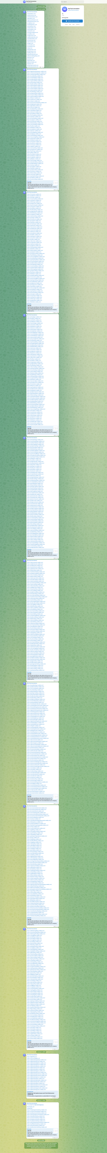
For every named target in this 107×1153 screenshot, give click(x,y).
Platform (78, 24)
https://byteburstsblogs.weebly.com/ (35, 617)
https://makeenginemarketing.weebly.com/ (37, 1109)
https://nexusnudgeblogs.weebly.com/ (36, 256)
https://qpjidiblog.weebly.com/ (34, 829)
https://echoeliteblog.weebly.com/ (35, 609)
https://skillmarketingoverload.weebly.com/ (37, 1075)
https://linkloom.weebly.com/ (33, 98)
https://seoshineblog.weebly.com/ (35, 599)
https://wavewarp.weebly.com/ (34, 144)
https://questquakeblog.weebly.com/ (35, 702)
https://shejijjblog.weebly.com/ (34, 985)
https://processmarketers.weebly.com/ (36, 791)
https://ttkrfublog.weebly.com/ (34, 1027)
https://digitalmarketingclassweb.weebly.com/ (37, 710)
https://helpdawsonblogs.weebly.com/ (36, 1004)
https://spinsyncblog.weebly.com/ (35, 337)
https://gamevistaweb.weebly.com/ (35, 495)
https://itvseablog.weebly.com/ (34, 941)
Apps (73, 24)
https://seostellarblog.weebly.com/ (35, 626)
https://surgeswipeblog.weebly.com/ (35, 377)
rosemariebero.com (31, 29)
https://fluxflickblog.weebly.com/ (34, 91)
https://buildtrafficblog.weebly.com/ (35, 840)
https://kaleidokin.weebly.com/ (34, 458)
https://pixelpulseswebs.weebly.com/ (35, 547)
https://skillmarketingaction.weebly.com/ (36, 1089)
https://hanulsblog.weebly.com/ (34, 938)
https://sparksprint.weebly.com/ (34, 236)
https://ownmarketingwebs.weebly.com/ (36, 812)
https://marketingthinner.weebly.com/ (36, 724)
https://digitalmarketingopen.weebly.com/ (36, 71)
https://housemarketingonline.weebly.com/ (37, 753)
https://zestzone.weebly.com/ (34, 244)
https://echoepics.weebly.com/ (34, 294)
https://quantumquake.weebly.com (35, 205)
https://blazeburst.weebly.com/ (34, 352)
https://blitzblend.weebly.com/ (34, 301)
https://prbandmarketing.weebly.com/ (36, 1125)
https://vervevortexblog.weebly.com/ (35, 452)
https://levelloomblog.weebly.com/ (35, 662)
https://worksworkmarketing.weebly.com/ (36, 1111)
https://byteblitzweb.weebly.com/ (35, 494)
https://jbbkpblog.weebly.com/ (34, 900)
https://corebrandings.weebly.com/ (35, 771)
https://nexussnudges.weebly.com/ (35, 381)
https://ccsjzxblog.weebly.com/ (34, 960)
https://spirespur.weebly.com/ (34, 116)
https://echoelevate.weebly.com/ (34, 233)
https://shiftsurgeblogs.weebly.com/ (35, 444)
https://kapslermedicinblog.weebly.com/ (36, 1007)
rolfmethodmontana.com (33, 21)
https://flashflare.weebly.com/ (34, 222)
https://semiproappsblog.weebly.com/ (36, 878)
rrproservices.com (31, 40)
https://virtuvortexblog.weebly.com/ (35, 574)
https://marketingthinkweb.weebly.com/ (36, 728)
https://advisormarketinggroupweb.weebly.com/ (38, 766)
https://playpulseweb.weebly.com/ (35, 505)
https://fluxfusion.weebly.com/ (34, 272)
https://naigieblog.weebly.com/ (34, 842)
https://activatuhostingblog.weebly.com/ (36, 1021)
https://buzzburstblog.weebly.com (35, 179)
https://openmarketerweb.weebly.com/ (36, 713)
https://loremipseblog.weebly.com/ (35, 977)
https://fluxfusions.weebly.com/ (34, 418)
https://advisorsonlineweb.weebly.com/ (36, 764)
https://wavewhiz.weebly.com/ (34, 237)
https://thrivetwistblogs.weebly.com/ (35, 261)
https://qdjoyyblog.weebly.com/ (34, 867)
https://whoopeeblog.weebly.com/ (35, 993)
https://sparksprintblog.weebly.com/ (35, 280)
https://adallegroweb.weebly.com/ (35, 587)
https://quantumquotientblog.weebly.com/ (37, 102)
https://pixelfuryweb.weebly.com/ (35, 500)
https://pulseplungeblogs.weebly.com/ (36, 450)
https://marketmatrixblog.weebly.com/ (36, 571)
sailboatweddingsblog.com (33, 55)
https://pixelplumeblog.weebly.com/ (35, 262)
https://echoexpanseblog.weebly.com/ (36, 629)
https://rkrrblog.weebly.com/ (33, 1035)
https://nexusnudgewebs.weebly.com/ (36, 287)
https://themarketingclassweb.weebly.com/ (37, 707)
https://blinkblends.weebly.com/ (34, 326)
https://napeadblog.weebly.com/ (34, 834)
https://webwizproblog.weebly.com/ (35, 541)
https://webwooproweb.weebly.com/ (35, 578)
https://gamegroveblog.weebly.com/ (35, 486)
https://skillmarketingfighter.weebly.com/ (36, 1063)
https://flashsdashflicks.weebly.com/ (35, 393)
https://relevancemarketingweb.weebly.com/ (37, 741)
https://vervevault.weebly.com (34, 174)
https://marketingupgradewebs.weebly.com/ (37, 735)
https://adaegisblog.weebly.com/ (34, 632)
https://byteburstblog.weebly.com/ (35, 83)
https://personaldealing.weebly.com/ (35, 817)
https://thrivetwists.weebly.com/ (34, 384)
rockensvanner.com (31, 15)
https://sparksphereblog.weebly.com (35, 176)
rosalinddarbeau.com (32, 24)
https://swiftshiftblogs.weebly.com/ (35, 335)
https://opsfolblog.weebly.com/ (34, 1030)
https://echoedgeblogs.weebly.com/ (35, 332)
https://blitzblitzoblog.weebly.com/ (35, 606)
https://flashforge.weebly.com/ (34, 151)
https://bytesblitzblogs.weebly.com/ (35, 685)
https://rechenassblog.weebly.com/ (35, 954)
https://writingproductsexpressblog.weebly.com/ (38, 861)
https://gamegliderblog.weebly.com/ (35, 656)
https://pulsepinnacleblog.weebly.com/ (36, 573)
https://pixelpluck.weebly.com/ (34, 245)
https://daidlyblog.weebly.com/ (34, 839)
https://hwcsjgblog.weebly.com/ (34, 940)
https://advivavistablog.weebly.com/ (35, 612)
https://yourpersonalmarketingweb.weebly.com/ (38, 815)
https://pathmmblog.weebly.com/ (35, 1036)
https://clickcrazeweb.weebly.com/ (35, 562)
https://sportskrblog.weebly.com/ (35, 982)
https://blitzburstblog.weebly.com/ (35, 576)
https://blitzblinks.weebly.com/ (34, 379)
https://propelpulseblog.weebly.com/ (35, 343)
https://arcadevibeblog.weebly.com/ (35, 481)
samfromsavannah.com (32, 66)
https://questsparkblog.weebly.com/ (35, 510)
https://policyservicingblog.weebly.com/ (36, 897)
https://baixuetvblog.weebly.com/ (35, 943)
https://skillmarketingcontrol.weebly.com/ (36, 1072)
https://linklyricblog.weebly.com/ (34, 570)
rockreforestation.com (32, 16)
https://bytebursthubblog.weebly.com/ (36, 649)
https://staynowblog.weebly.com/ (35, 991)
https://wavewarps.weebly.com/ (34, 295)
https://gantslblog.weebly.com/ (34, 850)
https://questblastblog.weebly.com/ (35, 489)
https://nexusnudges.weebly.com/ (35, 323)
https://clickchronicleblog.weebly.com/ (36, 634)
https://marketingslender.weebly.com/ (36, 727)
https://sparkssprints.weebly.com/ (35, 356)
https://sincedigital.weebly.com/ (34, 783)
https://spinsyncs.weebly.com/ (34, 327)
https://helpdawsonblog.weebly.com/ (35, 1002)
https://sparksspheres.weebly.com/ (35, 387)
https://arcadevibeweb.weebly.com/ (35, 474)
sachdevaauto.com (31, 51)
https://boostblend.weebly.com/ (34, 113)
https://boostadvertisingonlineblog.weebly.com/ (38, 909)
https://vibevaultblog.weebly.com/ (35, 87)
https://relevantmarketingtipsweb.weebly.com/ (38, 746)
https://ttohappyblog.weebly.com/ (35, 881)
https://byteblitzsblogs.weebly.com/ (35, 525)
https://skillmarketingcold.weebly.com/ (36, 1067)
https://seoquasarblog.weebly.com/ (35, 589)
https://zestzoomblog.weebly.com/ (35, 216)
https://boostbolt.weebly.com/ (34, 220)
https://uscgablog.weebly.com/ (34, 986)
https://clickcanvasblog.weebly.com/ (35, 651)
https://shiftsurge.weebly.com (34, 202)
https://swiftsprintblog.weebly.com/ (35, 267)
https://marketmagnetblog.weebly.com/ (36, 74)
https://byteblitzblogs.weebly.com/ (35, 513)
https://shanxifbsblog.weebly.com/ (35, 971)
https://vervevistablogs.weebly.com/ (35, 334)
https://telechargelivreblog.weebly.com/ (36, 933)
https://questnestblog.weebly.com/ (35, 488)
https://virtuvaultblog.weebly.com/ (35, 590)
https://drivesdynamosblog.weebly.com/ (36, 455)
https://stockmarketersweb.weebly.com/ (36, 758)
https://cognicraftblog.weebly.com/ (35, 80)
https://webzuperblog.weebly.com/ (35, 979)
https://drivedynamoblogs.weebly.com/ (36, 398)
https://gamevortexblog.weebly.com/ (35, 514)
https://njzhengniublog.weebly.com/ (35, 968)
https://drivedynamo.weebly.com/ (35, 149)
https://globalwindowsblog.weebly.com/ (36, 969)
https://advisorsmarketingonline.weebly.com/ (37, 763)
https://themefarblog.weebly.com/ (35, 864)
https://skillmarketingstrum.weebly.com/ (36, 1077)
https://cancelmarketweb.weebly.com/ (36, 774)
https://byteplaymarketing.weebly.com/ (36, 1119)
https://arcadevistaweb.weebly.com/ (35, 492)
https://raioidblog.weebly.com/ (34, 848)
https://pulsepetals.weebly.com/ (34, 390)
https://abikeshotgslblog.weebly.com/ (36, 930)
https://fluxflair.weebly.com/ (33, 126)
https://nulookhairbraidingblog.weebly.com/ (37, 911)
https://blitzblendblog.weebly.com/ (35, 123)
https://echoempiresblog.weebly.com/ (36, 694)
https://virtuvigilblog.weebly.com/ (35, 604)
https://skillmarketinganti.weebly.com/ (36, 1069)
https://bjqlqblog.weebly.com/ (34, 974)
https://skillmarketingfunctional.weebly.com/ (37, 1084)
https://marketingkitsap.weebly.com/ (35, 718)
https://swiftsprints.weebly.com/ (34, 297)
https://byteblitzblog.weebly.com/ (35, 374)
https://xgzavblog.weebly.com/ (34, 890)
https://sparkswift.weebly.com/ (34, 225)
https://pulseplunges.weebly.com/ (35, 421)
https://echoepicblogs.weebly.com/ (35, 439)
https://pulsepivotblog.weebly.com (35, 169)
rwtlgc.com (29, 48)
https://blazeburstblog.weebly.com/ (35, 373)
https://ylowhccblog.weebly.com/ (34, 1038)
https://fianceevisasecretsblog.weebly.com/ (37, 862)
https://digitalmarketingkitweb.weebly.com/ (37, 721)
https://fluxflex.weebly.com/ (33, 239)
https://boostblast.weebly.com (34, 166)
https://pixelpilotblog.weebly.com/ (35, 531)
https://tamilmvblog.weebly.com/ (34, 996)
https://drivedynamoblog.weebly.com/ (36, 253)
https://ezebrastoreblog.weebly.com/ (35, 1010)
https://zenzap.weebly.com (33, 165)
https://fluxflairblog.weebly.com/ (34, 340)
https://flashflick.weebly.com (33, 168)
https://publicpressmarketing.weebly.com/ (37, 1113)
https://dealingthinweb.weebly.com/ (35, 730)
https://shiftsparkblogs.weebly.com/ (35, 376)
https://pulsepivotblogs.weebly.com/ (35, 270)
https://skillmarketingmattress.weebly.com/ (37, 1073)
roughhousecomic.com (32, 37)
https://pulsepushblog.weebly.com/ (35, 93)
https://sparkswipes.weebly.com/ (34, 329)
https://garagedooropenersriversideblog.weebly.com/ (39, 889)
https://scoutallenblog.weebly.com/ (35, 1018)
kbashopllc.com (30, 1106)
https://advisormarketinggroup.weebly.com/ (37, 761)
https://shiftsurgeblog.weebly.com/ (35, 269)
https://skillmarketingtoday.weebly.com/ (36, 1081)
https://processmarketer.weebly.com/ (35, 793)
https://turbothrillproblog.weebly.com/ (36, 700)
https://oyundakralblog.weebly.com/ (35, 853)
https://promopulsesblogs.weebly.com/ (36, 642)
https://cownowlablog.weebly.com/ (35, 1015)
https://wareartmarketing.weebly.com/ (36, 1117)
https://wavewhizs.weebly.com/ (34, 349)
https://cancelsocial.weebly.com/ (34, 775)
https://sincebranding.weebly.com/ (35, 778)
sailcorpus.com (30, 57)
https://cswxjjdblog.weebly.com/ (34, 935)
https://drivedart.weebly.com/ (34, 217)
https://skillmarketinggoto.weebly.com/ (36, 1070)
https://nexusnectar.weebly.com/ (34, 227)
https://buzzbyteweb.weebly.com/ (35, 527)
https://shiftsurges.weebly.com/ (34, 298)
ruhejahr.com (30, 43)
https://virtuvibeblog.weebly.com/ (35, 528)
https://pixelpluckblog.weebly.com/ (35, 363)
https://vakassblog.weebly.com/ (34, 843)
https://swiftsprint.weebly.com (34, 200)
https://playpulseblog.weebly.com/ (35, 485)
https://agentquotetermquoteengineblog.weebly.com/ (39, 884)
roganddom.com (31, 18)
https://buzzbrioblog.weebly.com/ (35, 628)
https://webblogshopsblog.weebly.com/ (36, 870)
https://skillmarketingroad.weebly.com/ (36, 1061)
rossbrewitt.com (31, 30)
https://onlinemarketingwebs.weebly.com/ (37, 73)
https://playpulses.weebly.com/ (34, 464)
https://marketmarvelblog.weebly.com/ (36, 631)
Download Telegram (72, 21)
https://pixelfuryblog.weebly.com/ (35, 516)
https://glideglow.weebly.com (33, 158)
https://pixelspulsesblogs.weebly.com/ (36, 480)
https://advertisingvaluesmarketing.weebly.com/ (38, 1122)
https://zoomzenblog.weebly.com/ (35, 147)
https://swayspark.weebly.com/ (34, 141)
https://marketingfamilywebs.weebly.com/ (37, 703)
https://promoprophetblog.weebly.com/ (36, 595)
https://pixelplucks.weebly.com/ (34, 351)
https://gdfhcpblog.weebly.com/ (34, 952)
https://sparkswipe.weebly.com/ (34, 138)
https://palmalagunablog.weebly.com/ (36, 898)
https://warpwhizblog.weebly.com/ (35, 519)
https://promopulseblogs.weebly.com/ (36, 542)
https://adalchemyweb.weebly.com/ (35, 568)
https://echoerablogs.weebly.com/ (35, 640)
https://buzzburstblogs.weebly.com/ (35, 639)
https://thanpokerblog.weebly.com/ (35, 851)
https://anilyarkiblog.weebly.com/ (35, 872)
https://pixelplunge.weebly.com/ (34, 104)
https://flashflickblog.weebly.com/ (35, 255)
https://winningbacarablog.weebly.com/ (36, 831)
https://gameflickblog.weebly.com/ (35, 483)
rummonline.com (31, 45)
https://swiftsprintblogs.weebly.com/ (35, 442)
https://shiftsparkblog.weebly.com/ (35, 247)
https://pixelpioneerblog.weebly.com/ (35, 686)
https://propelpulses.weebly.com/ (35, 331)
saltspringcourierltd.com (32, 65)
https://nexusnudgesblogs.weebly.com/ (36, 409)
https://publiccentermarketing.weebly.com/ (37, 1127)
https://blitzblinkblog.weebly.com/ (35, 402)
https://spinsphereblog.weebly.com (35, 162)
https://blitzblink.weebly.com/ (34, 248)
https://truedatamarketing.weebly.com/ (36, 1120)
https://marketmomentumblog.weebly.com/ (37, 596)
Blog (70, 24)
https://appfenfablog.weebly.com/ (35, 833)
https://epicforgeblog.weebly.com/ (35, 491)
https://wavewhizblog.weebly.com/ (35, 370)
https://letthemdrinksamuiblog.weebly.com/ (37, 914)
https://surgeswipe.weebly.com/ (34, 242)
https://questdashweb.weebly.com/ (35, 497)
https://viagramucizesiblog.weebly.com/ (36, 865)
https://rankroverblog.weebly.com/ (35, 584)
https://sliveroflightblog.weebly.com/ (35, 859)
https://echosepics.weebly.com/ (34, 410)
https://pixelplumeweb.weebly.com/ (35, 388)
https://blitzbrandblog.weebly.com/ (35, 536)
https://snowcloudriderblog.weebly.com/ (36, 932)
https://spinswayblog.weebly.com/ (35, 90)
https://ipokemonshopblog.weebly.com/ (36, 906)
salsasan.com (30, 63)
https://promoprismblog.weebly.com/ (35, 610)
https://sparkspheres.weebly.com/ (35, 291)
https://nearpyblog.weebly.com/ (34, 1032)
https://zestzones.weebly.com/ (34, 348)
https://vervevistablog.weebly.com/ (35, 124)
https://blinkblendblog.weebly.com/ (35, 346)
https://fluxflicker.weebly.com (34, 177)
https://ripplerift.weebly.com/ (33, 146)
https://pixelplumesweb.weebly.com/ (35, 391)
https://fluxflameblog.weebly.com (35, 209)
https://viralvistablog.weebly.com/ (35, 545)
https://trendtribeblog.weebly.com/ (35, 77)
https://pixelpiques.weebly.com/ (34, 321)
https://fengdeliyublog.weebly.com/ (35, 1016)
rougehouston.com (31, 35)
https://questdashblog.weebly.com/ (35, 520)
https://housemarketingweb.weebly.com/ (36, 752)
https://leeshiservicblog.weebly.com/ (35, 876)
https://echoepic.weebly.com (33, 197)
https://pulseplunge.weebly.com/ (34, 228)
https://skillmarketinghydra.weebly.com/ (36, 1066)
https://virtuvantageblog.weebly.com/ (36, 648)
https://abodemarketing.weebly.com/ (35, 747)
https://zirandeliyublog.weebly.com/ (35, 963)
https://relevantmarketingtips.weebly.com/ (37, 744)
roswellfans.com (31, 34)
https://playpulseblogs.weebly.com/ (35, 511)
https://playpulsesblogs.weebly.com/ (35, 691)
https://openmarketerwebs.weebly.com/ (36, 714)
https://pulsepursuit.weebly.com (34, 203)
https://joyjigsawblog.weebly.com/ (35, 660)
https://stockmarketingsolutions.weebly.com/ (37, 757)
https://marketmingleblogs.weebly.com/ (36, 615)
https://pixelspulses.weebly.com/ (34, 300)
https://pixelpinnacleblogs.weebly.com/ (36, 699)
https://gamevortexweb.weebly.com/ (35, 499)
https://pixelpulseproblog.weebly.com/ (36, 643)
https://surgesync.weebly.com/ (34, 119)
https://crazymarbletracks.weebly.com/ (36, 828)
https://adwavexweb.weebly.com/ (35, 538)
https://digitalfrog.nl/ (32, 1056)
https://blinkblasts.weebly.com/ (34, 420)
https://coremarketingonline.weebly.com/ (36, 785)
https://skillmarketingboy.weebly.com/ (36, 1083)
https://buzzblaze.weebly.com (34, 208)
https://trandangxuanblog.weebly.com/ (36, 1026)
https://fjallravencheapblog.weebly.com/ (36, 887)
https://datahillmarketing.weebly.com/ (36, 1116)
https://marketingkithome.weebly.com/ (36, 716)
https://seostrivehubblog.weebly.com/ (36, 653)
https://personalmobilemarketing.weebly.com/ (37, 814)
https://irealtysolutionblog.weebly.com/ (36, 997)
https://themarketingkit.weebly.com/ (35, 719)
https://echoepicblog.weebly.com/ (35, 264)
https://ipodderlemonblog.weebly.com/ (36, 1013)
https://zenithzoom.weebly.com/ (34, 99)
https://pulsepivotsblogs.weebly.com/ (35, 445)
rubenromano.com (31, 41)
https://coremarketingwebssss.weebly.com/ (37, 786)
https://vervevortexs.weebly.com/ (35, 423)
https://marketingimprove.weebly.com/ (36, 732)
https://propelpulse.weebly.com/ (34, 129)
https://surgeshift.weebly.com (34, 157)
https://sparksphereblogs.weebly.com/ (36, 259)
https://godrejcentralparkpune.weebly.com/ (37, 836)
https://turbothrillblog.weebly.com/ (35, 667)
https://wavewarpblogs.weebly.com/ (35, 266)
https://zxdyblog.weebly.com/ (34, 854)
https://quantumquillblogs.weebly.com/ (36, 453)
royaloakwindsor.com (32, 38)
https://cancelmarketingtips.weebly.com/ (36, 772)
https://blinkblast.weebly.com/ (34, 273)
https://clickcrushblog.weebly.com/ (35, 539)
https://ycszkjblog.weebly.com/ (34, 947)
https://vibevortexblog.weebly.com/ (35, 366)
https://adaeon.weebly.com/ (33, 101)
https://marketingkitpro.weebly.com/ (35, 722)
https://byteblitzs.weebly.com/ (34, 360)
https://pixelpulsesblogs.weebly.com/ (35, 477)
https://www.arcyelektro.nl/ (33, 1058)
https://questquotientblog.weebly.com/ (36, 659)
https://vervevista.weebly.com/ (34, 324)
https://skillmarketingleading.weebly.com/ (36, 1059)
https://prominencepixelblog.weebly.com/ (36, 582)
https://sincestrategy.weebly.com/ (35, 780)
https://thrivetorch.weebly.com (34, 171)
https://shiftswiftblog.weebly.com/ (35, 85)
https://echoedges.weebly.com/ (34, 316)
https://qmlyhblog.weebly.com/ (34, 937)
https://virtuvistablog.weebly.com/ (35, 637)
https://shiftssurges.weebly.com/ (34, 415)
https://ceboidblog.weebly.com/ (34, 845)
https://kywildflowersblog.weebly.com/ (36, 901)
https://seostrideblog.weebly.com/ (35, 614)
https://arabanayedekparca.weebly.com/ (36, 823)
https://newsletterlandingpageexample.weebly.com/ (39, 820)
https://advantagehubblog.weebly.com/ (36, 601)
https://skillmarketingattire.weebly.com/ (36, 1086)
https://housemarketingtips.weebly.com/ (36, 749)
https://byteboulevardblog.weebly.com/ (36, 603)
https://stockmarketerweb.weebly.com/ (36, 755)
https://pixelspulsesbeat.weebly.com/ (35, 463)
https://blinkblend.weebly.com (34, 127)
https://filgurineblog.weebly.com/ (34, 1008)
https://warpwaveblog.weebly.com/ (35, 94)
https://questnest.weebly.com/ (34, 470)
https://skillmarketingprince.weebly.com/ (36, 1064)
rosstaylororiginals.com (32, 32)
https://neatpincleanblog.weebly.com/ (36, 903)
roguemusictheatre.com (32, 20)
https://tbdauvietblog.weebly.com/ (35, 875)
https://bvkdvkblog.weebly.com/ (34, 895)
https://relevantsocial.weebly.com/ (35, 739)
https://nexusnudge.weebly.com (34, 160)
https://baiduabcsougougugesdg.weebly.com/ (37, 825)
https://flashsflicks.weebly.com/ (34, 286)
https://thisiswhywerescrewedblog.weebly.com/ (38, 907)
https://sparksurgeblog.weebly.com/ (35, 96)
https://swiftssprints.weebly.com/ (35, 413)
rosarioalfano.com (31, 26)
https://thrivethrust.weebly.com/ (34, 219)
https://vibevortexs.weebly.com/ (34, 357)
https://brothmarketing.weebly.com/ (35, 760)
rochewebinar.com (31, 13)
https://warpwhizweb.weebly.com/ (35, 503)
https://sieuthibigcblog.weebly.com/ (35, 949)
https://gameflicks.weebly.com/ (34, 469)
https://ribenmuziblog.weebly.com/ (35, 957)
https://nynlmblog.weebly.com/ (34, 980)
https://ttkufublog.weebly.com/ (34, 1029)
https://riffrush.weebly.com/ (33, 107)
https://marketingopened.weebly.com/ (36, 711)
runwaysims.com (31, 46)
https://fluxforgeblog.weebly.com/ (35, 115)
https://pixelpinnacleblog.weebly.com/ (36, 592)
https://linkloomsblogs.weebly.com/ (35, 395)
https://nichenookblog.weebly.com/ (35, 88)
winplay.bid (29, 1108)
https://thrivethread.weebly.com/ (34, 121)
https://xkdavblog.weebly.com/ (34, 965)
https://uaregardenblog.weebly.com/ (35, 912)
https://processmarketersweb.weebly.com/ (37, 808)
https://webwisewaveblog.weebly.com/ (36, 646)
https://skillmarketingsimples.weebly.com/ (37, 1080)
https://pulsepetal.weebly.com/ (34, 252)
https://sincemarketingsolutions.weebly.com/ (37, 782)
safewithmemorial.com (32, 54)
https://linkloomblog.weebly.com (34, 172)
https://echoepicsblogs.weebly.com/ (35, 593)
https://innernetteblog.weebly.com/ (35, 1024)
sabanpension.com (31, 49)
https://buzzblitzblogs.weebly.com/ (35, 281)
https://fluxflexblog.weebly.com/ (34, 365)
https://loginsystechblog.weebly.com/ (35, 958)
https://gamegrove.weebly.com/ (34, 466)
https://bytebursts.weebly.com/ (34, 467)
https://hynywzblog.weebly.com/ (34, 999)
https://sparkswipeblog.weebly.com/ (35, 341)
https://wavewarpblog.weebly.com (35, 198)
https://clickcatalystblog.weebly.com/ (35, 585)
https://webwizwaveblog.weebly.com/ (36, 623)
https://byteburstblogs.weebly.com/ (35, 478)
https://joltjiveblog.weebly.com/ (34, 105)
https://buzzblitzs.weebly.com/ (34, 460)
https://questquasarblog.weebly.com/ (36, 670)
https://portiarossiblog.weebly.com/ (35, 955)
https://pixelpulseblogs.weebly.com (35, 163)
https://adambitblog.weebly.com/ (35, 621)
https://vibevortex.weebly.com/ (34, 241)
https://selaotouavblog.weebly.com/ (35, 879)
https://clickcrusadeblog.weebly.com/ (35, 607)
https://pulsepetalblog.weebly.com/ (35, 401)
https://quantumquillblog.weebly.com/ (36, 278)
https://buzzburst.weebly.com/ (34, 143)
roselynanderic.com (31, 27)
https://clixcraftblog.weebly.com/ (34, 524)
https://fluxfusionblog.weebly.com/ (35, 447)
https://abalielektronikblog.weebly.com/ (36, 951)
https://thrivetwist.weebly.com (34, 194)
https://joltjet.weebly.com (33, 152)
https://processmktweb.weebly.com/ (35, 811)
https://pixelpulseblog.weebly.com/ (35, 79)
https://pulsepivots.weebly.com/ (34, 416)
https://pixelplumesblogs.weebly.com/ (36, 399)
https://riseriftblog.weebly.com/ (34, 110)
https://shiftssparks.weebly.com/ (34, 354)
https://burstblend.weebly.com (34, 154)
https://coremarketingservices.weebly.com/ (37, 788)
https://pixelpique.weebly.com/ (34, 133)
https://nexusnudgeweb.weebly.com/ (35, 338)
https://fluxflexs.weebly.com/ (33, 359)
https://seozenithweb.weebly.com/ (35, 567)
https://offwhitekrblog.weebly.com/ (35, 857)
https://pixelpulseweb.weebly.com (35, 211)
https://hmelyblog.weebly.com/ (34, 1005)
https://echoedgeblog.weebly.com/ (35, 132)
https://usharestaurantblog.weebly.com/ (36, 1022)
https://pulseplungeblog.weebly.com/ (35, 275)
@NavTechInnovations (73, 10)
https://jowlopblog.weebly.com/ (34, 868)
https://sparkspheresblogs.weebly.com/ (36, 396)
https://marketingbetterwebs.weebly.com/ (37, 733)
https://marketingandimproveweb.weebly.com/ (38, 738)
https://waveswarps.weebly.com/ (35, 412)
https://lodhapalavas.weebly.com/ (35, 822)
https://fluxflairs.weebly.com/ (34, 318)
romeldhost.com (31, 23)
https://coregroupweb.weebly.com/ (35, 789)
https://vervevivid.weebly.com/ (34, 230)
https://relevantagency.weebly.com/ (35, 743)
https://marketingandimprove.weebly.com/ (37, 736)
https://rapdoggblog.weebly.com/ (35, 990)
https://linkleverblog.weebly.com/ (34, 618)
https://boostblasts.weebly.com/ (34, 289)
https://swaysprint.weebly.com (34, 206)
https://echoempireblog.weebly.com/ (35, 654)
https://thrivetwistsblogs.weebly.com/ (36, 404)
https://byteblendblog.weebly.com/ (35, 108)
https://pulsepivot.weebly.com (34, 155)
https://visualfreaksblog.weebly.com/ (35, 988)
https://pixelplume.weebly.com (34, 195)
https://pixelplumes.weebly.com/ (34, 283)
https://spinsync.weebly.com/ (34, 130)
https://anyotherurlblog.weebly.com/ (35, 904)
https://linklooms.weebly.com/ (34, 385)
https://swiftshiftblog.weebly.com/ (35, 135)
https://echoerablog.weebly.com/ (34, 82)
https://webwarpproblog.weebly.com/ (36, 598)
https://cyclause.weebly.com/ (34, 818)
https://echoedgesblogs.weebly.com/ (35, 533)
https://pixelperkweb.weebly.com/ (35, 565)
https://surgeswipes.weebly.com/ (34, 362)
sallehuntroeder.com (31, 62)
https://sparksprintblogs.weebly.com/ (35, 368)
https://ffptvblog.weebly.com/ (34, 944)
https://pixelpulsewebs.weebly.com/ (35, 461)
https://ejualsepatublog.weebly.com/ (35, 946)
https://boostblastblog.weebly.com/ (35, 258)
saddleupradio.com (31, 52)
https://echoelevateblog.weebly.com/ (35, 579)
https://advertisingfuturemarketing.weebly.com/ (38, 1114)
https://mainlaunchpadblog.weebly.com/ (36, 915)
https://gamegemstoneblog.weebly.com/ (36, 663)
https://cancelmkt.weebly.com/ (34, 769)
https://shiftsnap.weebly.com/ (34, 231)
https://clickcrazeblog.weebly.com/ (35, 668)
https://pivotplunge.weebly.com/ (34, 223)
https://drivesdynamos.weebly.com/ (35, 382)
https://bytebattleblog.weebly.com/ (35, 665)
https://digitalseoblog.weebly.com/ (35, 856)
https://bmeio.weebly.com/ (33, 837)
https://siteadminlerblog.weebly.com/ (35, 886)
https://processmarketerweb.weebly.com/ (36, 809)
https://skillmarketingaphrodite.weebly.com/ (37, 1088)
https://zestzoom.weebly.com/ (34, 112)
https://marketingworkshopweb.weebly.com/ (37, 708)
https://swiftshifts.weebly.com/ (34, 320)
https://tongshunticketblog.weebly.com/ (36, 966)
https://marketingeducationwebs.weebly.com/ (37, 705)
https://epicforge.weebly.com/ (34, 475)
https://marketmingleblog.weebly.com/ (36, 544)
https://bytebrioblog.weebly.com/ (34, 697)
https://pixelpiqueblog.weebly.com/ (35, 345)
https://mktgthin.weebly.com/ (34, 725)
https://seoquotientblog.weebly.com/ (35, 635)
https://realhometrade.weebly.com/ (35, 750)
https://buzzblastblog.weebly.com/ (35, 689)
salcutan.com (30, 59)
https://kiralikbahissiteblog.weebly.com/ (36, 1019)
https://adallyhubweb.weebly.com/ (35, 564)
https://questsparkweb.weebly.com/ (35, 506)
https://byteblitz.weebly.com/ (34, 234)
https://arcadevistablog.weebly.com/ (35, 517)
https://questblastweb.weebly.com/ (35, 472)
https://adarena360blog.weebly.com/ (35, 530)
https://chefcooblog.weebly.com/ (34, 892)
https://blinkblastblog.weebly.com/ (35, 449)
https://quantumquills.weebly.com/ (35, 424)
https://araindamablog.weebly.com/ (35, 882)
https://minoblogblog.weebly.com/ (35, 994)
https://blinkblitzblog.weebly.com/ (35, 212)
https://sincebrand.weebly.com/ (34, 777)
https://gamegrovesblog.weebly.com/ (35, 693)
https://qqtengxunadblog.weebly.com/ (36, 1001)
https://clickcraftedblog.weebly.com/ (35, 620)
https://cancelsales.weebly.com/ (34, 768)
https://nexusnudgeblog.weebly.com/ (35, 137)
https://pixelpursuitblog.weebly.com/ (35, 508)
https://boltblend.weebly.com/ (34, 140)
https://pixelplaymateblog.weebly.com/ (36, 657)
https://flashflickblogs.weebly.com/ (35, 407)
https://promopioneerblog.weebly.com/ (36, 624)
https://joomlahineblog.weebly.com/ (35, 976)
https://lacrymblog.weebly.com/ (34, 847)
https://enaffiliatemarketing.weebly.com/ (36, 1124)
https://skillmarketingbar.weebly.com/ (36, 1078)
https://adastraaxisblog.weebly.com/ (35, 581)
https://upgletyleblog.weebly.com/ (35, 873)
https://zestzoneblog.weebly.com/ (35, 371)
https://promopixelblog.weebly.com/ (35, 534)
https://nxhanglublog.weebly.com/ (35, 962)
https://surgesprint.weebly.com (34, 214)
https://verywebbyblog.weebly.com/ (35, 893)
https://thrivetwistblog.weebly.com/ (35, 292)
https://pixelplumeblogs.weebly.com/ (35, 405)
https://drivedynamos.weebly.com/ (35, 284)
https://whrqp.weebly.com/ (33, 826)
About (66, 24)
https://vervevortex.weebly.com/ (34, 276)
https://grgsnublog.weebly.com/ (34, 972)
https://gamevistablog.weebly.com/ (35, 522)
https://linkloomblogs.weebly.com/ (35, 250)
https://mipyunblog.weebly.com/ (34, 983)
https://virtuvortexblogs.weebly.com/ (35, 688)
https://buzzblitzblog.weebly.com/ (35, 76)
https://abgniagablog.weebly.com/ (35, 1011)
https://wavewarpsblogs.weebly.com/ (36, 441)
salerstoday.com (31, 60)
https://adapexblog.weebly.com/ (34, 645)
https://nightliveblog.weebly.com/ (35, 1033)
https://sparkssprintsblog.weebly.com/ (36, 456)
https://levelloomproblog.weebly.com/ (36, 696)
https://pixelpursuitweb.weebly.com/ (35, 502)
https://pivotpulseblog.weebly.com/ (35, 118)
